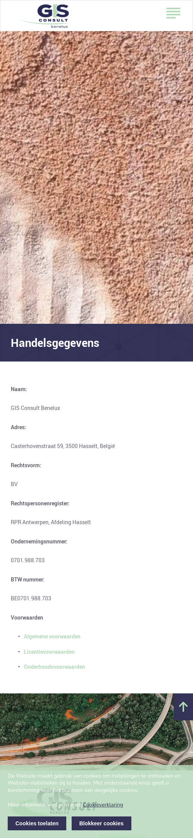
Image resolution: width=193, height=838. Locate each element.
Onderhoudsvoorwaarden (54, 666)
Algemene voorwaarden (52, 636)
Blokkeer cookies (101, 823)
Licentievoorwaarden (49, 651)
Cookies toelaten (37, 823)
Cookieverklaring (103, 804)
